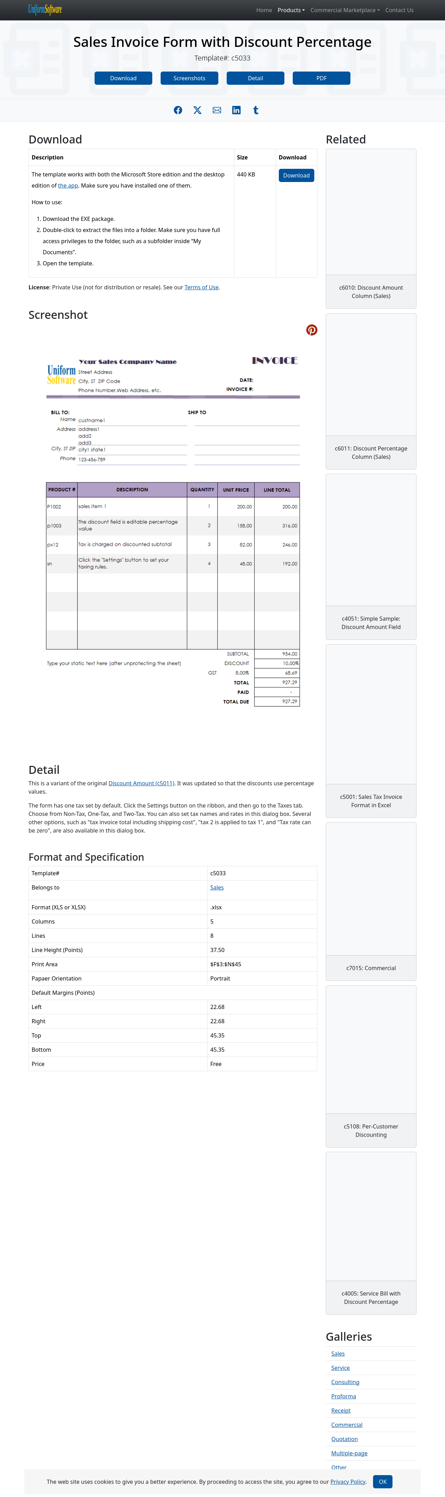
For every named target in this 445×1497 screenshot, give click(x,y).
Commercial (347, 1425)
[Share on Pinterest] (311, 330)
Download (123, 78)
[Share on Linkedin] (236, 110)
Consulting (345, 1382)
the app (68, 185)
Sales (217, 887)
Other (339, 1467)
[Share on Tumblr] (256, 110)
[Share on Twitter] (197, 110)
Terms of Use (202, 287)
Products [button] (289, 10)
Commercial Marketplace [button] (342, 10)
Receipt (340, 1410)
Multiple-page (349, 1453)
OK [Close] (383, 1482)
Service (340, 1368)
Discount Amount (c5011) (141, 783)
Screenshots (189, 78)
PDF (321, 78)
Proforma (343, 1396)
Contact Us (400, 10)
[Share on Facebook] (178, 110)
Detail (255, 78)
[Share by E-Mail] (217, 110)
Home (264, 10)
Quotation (344, 1439)
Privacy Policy (347, 1482)
